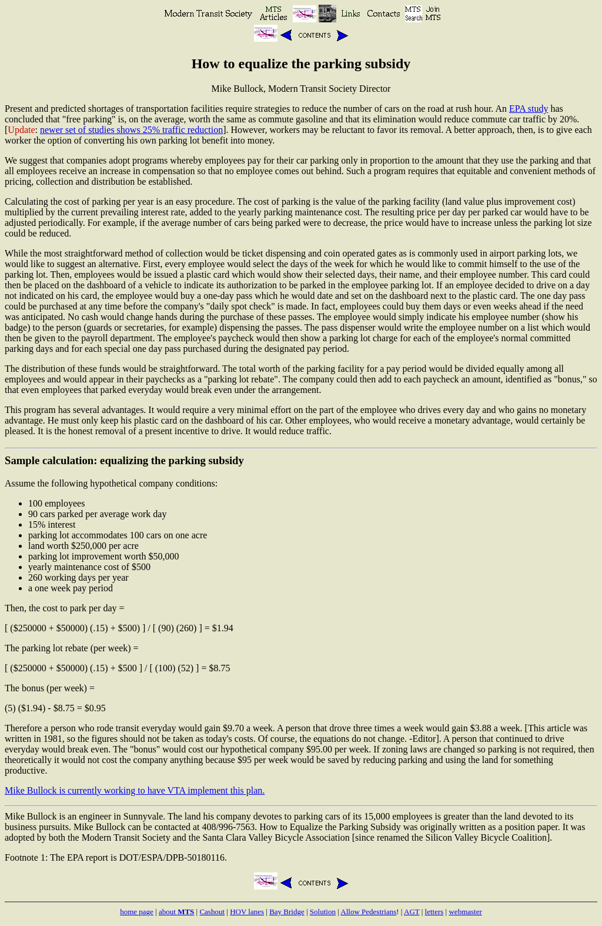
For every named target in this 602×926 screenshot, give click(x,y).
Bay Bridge (287, 911)
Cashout (212, 911)
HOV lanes (247, 911)
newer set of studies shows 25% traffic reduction (131, 130)
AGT (411, 911)
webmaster (465, 911)
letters (434, 911)
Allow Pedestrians (368, 911)
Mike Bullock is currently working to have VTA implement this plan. (135, 790)
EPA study (529, 109)
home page (136, 911)
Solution (323, 911)
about (176, 911)
